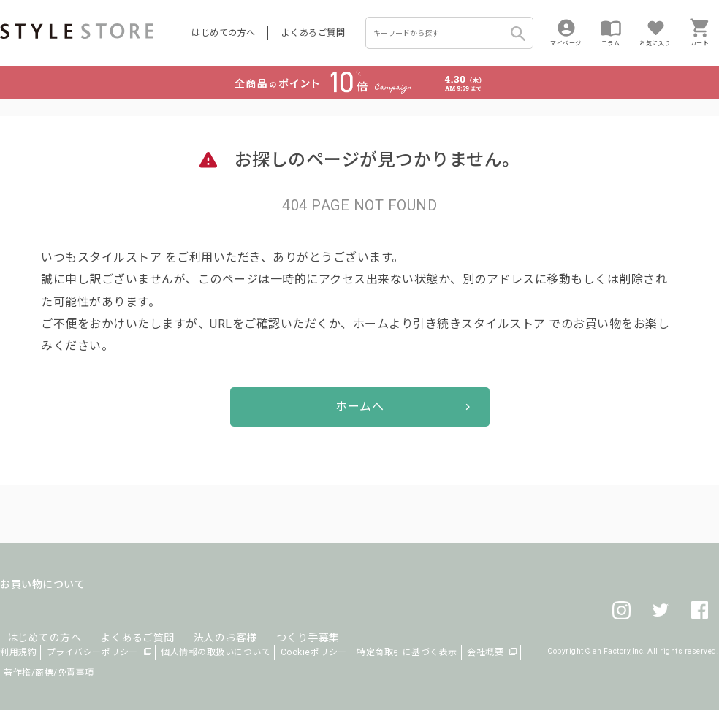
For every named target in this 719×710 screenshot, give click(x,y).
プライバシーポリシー (92, 652)
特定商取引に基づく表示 (407, 652)
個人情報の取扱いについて (215, 652)
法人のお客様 (203, 619)
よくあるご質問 (313, 33)
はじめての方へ (223, 33)
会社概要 (485, 652)
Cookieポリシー (314, 652)
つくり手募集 (279, 619)
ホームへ (359, 406)
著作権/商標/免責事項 (49, 673)
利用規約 (18, 652)
